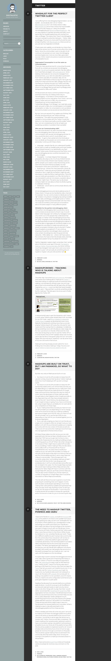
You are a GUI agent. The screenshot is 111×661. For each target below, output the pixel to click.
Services (6, 26)
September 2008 (8, 149)
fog (11, 204)
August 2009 (7, 122)
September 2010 (8, 90)
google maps (7, 209)
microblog (48, 261)
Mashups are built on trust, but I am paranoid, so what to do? (53, 366)
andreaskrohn (59, 72)
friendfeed (49, 655)
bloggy (39, 261)
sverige (11, 236)
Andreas (39, 259)
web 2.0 (12, 238)
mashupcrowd (49, 357)
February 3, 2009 (42, 353)
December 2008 (8, 142)
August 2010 (7, 92)
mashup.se (12, 217)
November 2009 (8, 115)
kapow (12, 215)
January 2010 (7, 110)
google (15, 204)
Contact (6, 34)
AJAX (10, 196)
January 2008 (7, 167)
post (5, 58)
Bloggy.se (53, 30)
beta (18, 196)
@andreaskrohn (41, 24)
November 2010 (8, 85)
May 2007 (6, 187)
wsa (12, 246)
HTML (13, 209)
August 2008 (7, 152)
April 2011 (6, 73)
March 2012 (7, 70)
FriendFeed (44, 70)
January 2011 (7, 80)
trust (55, 503)
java (10, 212)
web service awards (8, 244)
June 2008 (6, 157)
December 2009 (8, 112)
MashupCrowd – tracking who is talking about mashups (50, 270)
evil (16, 201)
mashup (6, 217)
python (5, 233)
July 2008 (6, 154)
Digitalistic (12, 15)
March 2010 (7, 105)
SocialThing (63, 591)
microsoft (14, 222)
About (5, 31)
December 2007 (8, 169)
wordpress (6, 246)
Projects (6, 29)
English (5, 53)
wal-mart (6, 238)
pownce (55, 657)
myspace (6, 225)
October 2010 (8, 87)
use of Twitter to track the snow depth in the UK (50, 348)
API (14, 196)
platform (17, 228)
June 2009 (6, 127)
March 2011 (6, 75)
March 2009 (7, 135)
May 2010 (6, 100)
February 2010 (8, 107)
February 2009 (8, 137)
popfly (5, 230)
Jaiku (37, 518)
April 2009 (6, 132)
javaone (15, 212)
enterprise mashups (8, 201)
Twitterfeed (45, 562)
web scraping (67, 503)
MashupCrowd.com (58, 277)
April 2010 (6, 102)
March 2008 (7, 162)
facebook (6, 204)
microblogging (41, 657)
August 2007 (7, 179)
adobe (5, 196)
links (5, 56)
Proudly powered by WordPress (12, 252)
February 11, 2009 (42, 258)
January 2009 (7, 139)
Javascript (6, 215)
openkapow (13, 225)
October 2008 (8, 147)
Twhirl (48, 76)
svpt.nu (45, 287)
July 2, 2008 (40, 499)
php (12, 228)
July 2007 (6, 182)
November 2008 (8, 144)
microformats (7, 222)
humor (5, 212)
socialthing (62, 657)
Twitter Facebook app (54, 570)
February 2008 (8, 164)
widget (16, 244)
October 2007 (8, 174)
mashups (15, 220)
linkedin (58, 655)
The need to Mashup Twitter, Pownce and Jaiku (53, 510)
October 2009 (8, 117)
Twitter (66, 279)
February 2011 (7, 78)
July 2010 (6, 95)
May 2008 (6, 159)
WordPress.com (15, 254)
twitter (16, 236)
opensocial (6, 228)
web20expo (6, 241)
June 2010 (6, 97)
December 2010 (8, 83)
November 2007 (8, 172)
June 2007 (6, 184)
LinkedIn (54, 574)
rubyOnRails (12, 233)
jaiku (43, 261)
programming (12, 230)
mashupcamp (7, 220)
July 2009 (6, 125)
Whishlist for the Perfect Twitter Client (51, 14)
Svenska (6, 61)
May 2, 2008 (40, 652)
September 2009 (8, 120)
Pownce (65, 517)
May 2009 (6, 130)
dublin (12, 199)
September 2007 (8, 177)
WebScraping (14, 241)
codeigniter (6, 199)
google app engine (8, 207)
